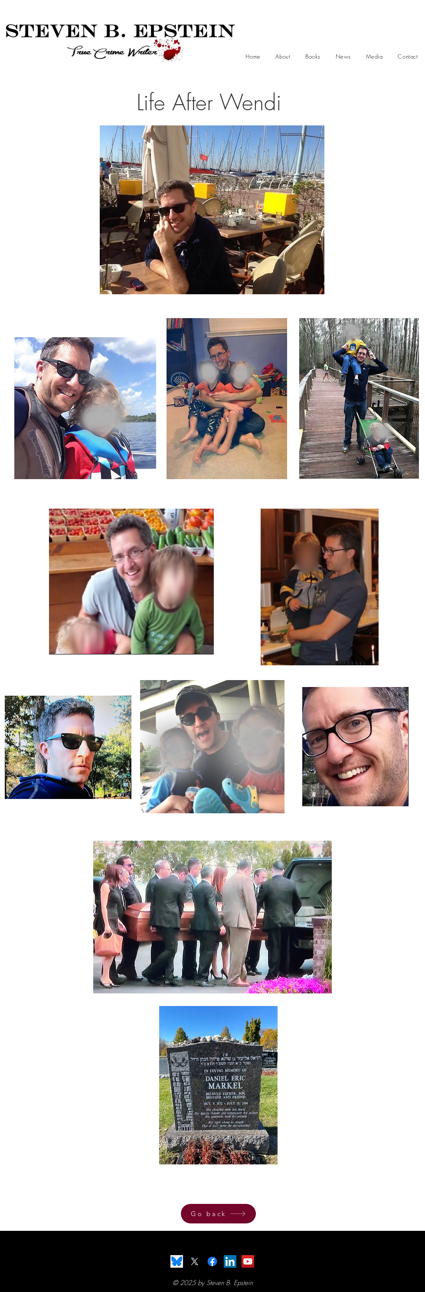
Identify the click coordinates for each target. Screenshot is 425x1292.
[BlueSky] (176, 1261)
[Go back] (218, 1213)
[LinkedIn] (230, 1261)
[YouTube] (248, 1261)
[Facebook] (212, 1261)
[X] (194, 1261)
